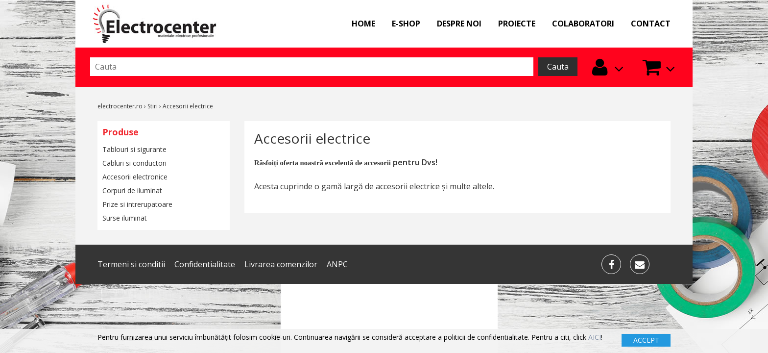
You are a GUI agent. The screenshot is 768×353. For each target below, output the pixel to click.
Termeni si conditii (131, 264)
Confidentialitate (204, 264)
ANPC (337, 264)
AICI (594, 337)
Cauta (558, 66)
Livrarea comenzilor (280, 264)
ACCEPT (646, 340)
